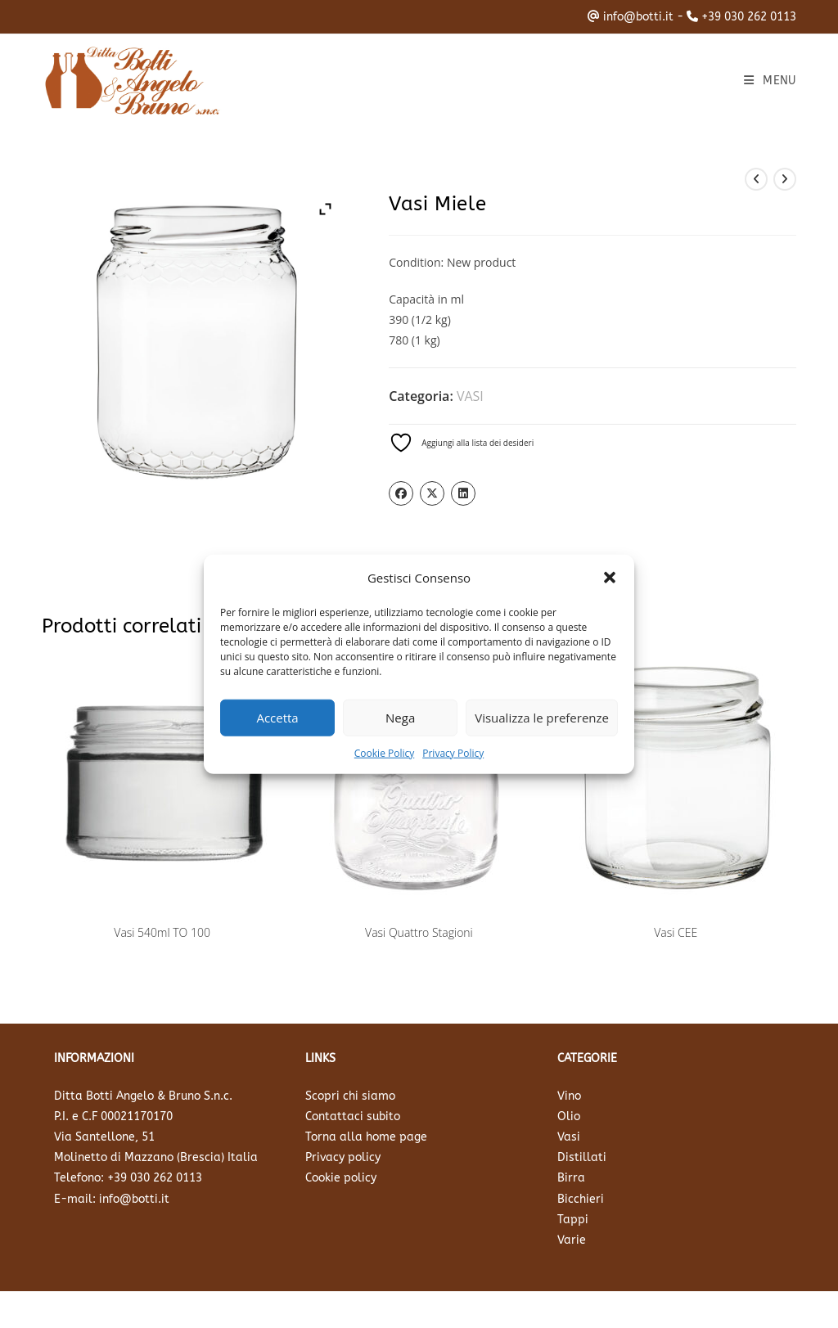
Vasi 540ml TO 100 (162, 932)
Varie (571, 1240)
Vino (569, 1096)
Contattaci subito (352, 1116)
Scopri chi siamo (350, 1096)
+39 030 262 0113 (748, 17)
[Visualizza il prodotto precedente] (756, 179)
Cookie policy (340, 1178)
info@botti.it (638, 17)
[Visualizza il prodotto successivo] (784, 179)
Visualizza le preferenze (542, 717)
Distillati (581, 1157)
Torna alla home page (366, 1137)
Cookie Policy (384, 752)
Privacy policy (343, 1157)
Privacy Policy (453, 752)
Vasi (568, 1137)
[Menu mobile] (769, 81)
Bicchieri (580, 1199)
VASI (470, 396)
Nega (400, 717)
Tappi (572, 1220)
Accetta (277, 717)
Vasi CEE (675, 932)
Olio (568, 1116)
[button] (609, 577)
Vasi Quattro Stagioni (419, 932)
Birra (571, 1178)
